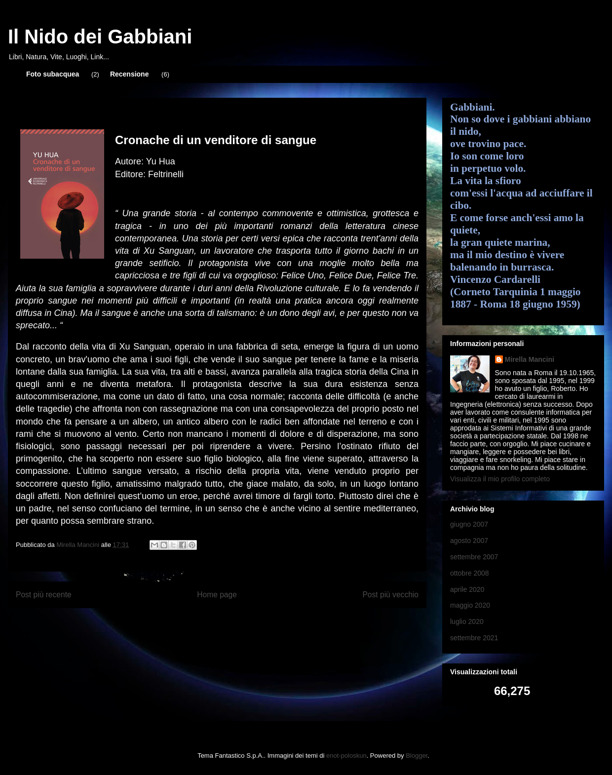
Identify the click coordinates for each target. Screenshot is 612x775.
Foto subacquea (52, 74)
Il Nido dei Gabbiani (100, 36)
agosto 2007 (469, 540)
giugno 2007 (469, 524)
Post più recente (44, 594)
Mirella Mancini (529, 359)
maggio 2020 (470, 605)
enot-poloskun (346, 755)
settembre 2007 (474, 557)
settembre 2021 (474, 638)
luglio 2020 (467, 621)
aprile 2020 (467, 589)
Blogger (416, 755)
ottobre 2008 (469, 573)
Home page (217, 594)
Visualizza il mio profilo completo (500, 479)
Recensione (129, 74)
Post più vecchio (390, 594)
